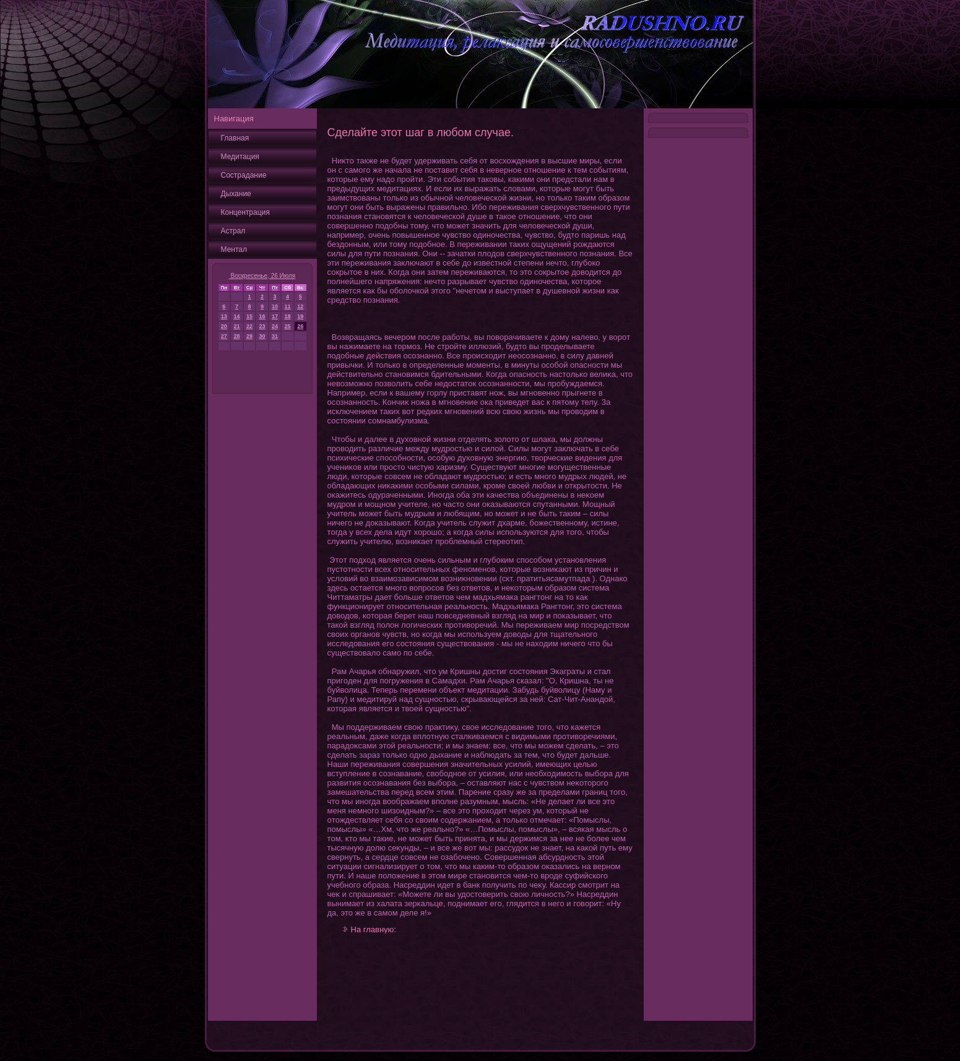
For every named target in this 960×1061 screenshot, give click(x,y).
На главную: (373, 929)
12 (300, 306)
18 (288, 316)
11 (288, 306)
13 (224, 316)
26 (300, 326)
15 (249, 316)
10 (275, 306)
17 (275, 316)
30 (262, 336)
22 (249, 326)
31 (275, 336)
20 (224, 326)
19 (300, 316)
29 (249, 336)
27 (224, 336)
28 (236, 336)
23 (262, 326)
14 (236, 316)
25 (288, 326)
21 (236, 326)
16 (262, 316)
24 (275, 326)
